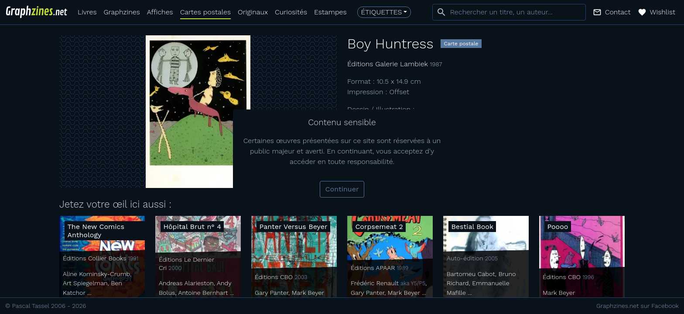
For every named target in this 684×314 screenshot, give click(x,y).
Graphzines (121, 12)
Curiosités (291, 12)
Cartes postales (205, 12)
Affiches (160, 12)
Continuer (342, 189)
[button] (611, 12)
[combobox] (509, 12)
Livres (87, 12)
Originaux (253, 12)
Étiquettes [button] (381, 12)
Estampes (330, 12)
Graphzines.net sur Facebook (637, 305)
